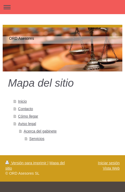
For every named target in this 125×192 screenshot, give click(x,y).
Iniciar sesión (109, 163)
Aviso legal (27, 124)
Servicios (37, 139)
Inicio (22, 101)
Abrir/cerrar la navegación (62, 7)
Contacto (25, 109)
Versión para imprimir (26, 163)
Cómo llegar (28, 116)
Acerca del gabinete (40, 131)
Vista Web (111, 168)
